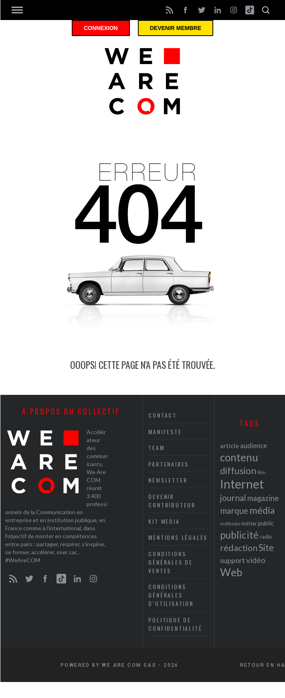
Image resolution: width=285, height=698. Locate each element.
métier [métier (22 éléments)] (249, 523)
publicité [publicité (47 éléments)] (239, 535)
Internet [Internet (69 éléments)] (242, 484)
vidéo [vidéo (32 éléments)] (255, 560)
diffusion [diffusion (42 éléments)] (238, 470)
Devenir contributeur (172, 500)
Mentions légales (178, 537)
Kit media (164, 521)
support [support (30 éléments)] (232, 560)
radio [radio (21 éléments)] (266, 536)
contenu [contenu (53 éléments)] (239, 457)
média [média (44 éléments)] (262, 510)
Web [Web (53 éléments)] (231, 572)
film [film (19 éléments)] (261, 472)
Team (156, 447)
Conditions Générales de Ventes (170, 562)
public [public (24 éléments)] (266, 523)
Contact (162, 415)
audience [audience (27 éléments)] (253, 445)
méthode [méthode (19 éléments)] (230, 524)
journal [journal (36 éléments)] (233, 498)
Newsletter (167, 480)
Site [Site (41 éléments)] (266, 547)
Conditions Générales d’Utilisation (170, 594)
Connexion (101, 28)
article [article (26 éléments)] (229, 445)
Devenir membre (175, 28)
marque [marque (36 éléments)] (234, 510)
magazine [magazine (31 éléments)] (263, 498)
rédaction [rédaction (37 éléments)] (238, 548)
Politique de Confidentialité (175, 624)
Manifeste (165, 431)
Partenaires (168, 464)
